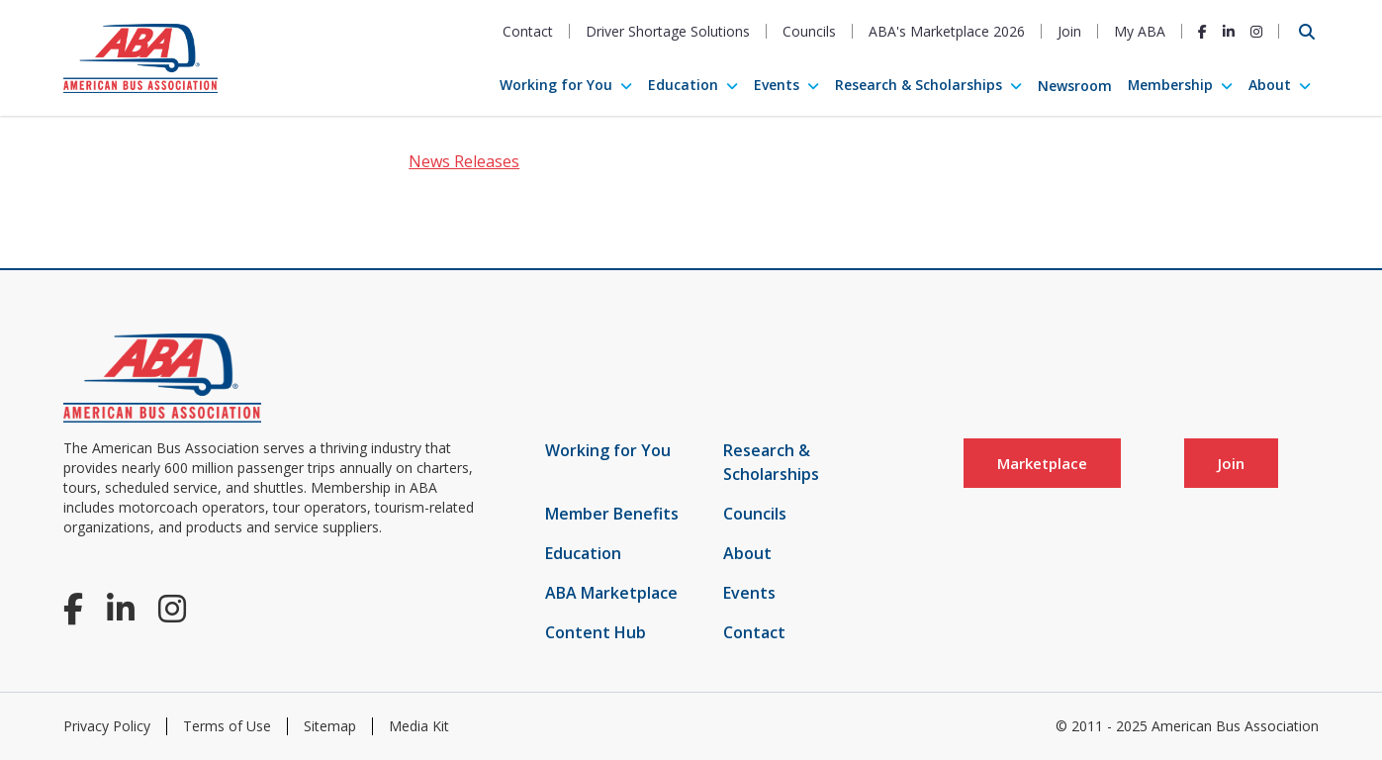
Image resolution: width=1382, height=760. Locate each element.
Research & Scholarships (918, 84)
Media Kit (419, 725)
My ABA (1139, 31)
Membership (1170, 84)
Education (683, 84)
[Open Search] (1307, 32)
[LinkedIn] (1229, 31)
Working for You (556, 84)
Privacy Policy (106, 725)
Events (776, 84)
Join (1069, 31)
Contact (528, 31)
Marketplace (1042, 463)
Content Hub (595, 632)
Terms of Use (227, 725)
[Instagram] (1256, 31)
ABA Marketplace (611, 593)
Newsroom (1075, 85)
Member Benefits (612, 513)
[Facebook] (1202, 31)
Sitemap (330, 725)
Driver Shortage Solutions (668, 31)
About (1269, 84)
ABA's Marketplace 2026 (947, 31)
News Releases (464, 161)
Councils (809, 31)
